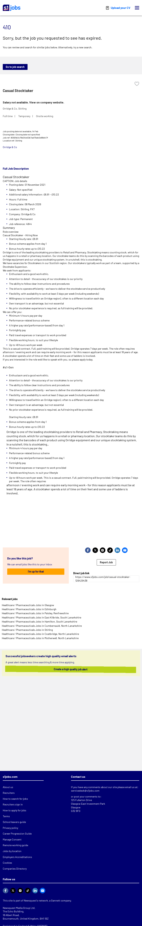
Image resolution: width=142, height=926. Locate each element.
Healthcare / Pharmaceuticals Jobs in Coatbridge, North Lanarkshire (40, 633)
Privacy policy (10, 827)
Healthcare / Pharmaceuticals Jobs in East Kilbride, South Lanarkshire (41, 617)
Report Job (106, 562)
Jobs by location (12, 851)
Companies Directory (15, 868)
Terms (6, 816)
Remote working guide (15, 845)
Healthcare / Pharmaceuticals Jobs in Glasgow (28, 605)
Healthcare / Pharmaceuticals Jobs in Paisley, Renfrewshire (35, 613)
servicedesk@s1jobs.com (85, 790)
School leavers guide (14, 821)
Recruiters (9, 792)
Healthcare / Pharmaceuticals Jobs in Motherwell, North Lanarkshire (40, 638)
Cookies (7, 862)
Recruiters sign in (13, 804)
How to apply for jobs (14, 810)
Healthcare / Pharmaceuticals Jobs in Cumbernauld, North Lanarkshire (42, 625)
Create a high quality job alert (68, 669)
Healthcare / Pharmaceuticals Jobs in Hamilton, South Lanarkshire (39, 621)
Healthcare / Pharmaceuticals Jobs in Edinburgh (29, 609)
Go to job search (15, 66)
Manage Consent (12, 839)
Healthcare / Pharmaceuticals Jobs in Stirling (27, 629)
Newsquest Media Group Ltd (19, 907)
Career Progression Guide (17, 833)
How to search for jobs (15, 798)
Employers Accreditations (17, 857)
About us (8, 787)
